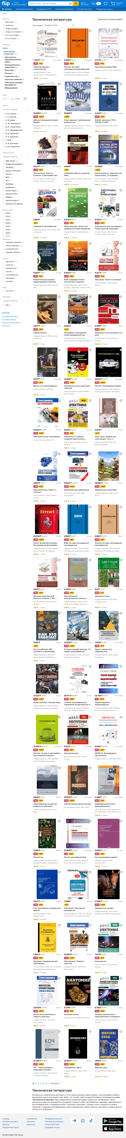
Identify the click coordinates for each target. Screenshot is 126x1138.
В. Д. (13, 133)
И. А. (15, 130)
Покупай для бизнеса (64, 9)
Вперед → (55, 1083)
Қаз (93, 3)
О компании (32, 1119)
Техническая (10, 52)
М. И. (12, 114)
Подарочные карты (104, 9)
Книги (4, 13)
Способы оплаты (9, 319)
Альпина (12, 194)
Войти (83, 3)
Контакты (6, 326)
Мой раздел (85, 4)
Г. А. (11, 117)
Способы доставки (10, 316)
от (7, 99)
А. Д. (13, 146)
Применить (25, 99)
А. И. (13, 137)
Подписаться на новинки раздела (110, 19)
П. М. (13, 123)
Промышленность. (12, 66)
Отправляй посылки (24, 9)
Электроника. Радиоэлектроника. (13, 59)
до (17, 99)
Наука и (14, 171)
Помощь (5, 1119)
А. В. (11, 120)
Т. (9, 140)
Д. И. (14, 127)
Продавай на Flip (44, 9)
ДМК (12, 161)
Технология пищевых (14, 83)
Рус (98, 3)
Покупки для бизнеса (11, 323)
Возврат (5, 1124)
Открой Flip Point (85, 9)
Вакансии (31, 1124)
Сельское (14, 79)
